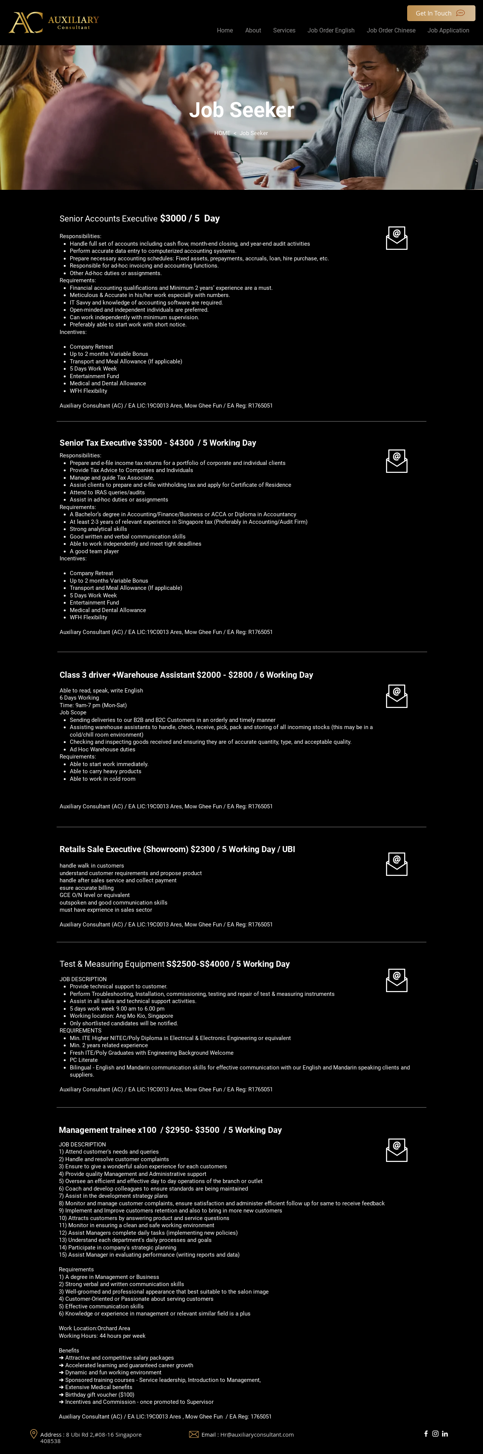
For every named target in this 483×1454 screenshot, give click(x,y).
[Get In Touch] (441, 13)
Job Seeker (254, 133)
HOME (222, 133)
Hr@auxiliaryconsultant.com (257, 1434)
